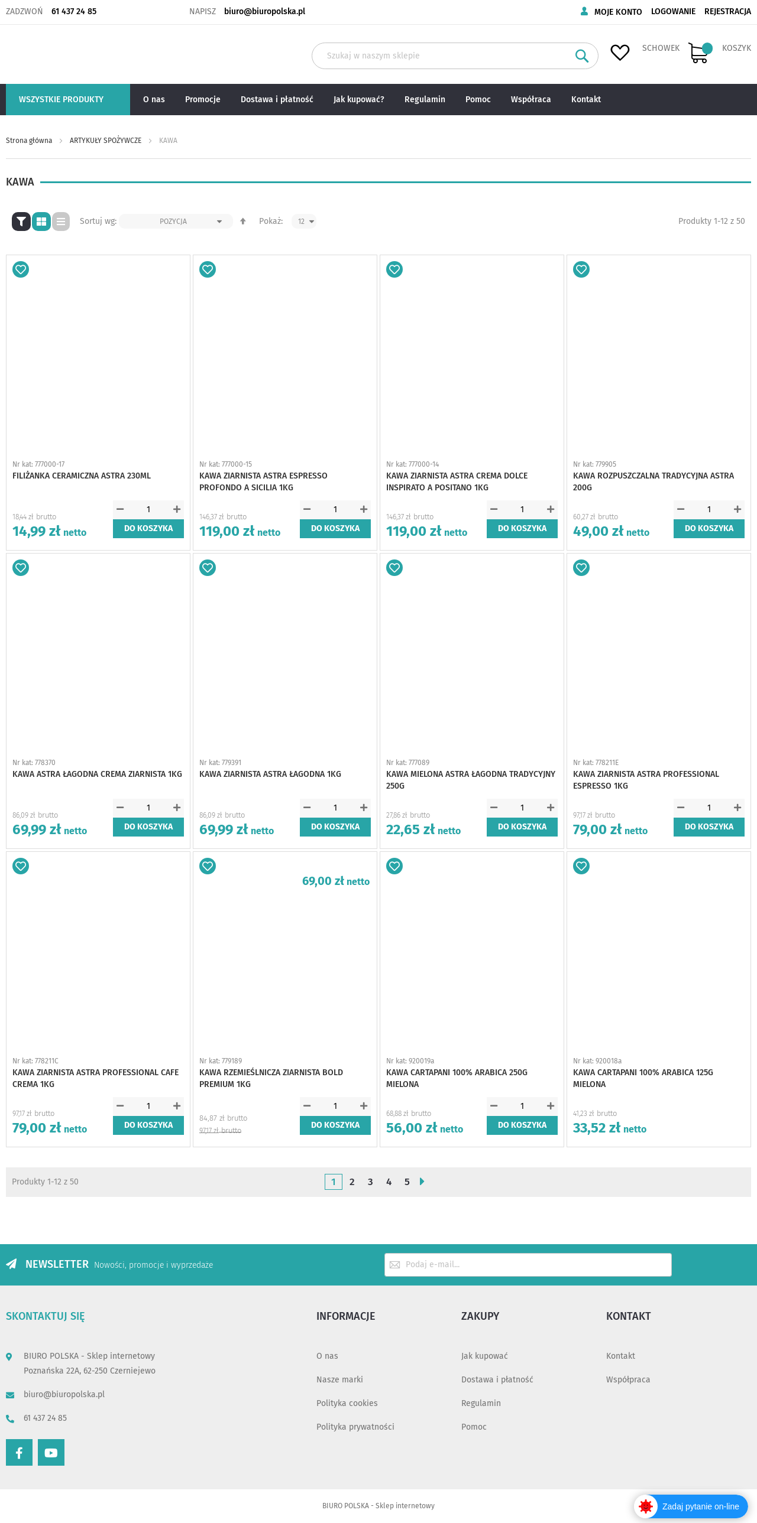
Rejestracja (727, 11)
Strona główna (30, 140)
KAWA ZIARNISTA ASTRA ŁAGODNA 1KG (270, 774)
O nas (327, 1356)
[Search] (582, 56)
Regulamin (481, 1403)
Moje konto (618, 12)
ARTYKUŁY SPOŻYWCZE (106, 140)
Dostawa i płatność (497, 1380)
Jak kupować (484, 1356)
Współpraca (628, 1380)
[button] (20, 269)
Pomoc (474, 1427)
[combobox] (455, 56)
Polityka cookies (347, 1403)
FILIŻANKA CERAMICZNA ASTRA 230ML (81, 476)
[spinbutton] (148, 509)
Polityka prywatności (355, 1427)
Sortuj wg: (98, 221)
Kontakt (620, 1356)
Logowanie (673, 11)
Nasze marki (339, 1380)
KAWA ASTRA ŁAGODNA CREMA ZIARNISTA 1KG (97, 774)
